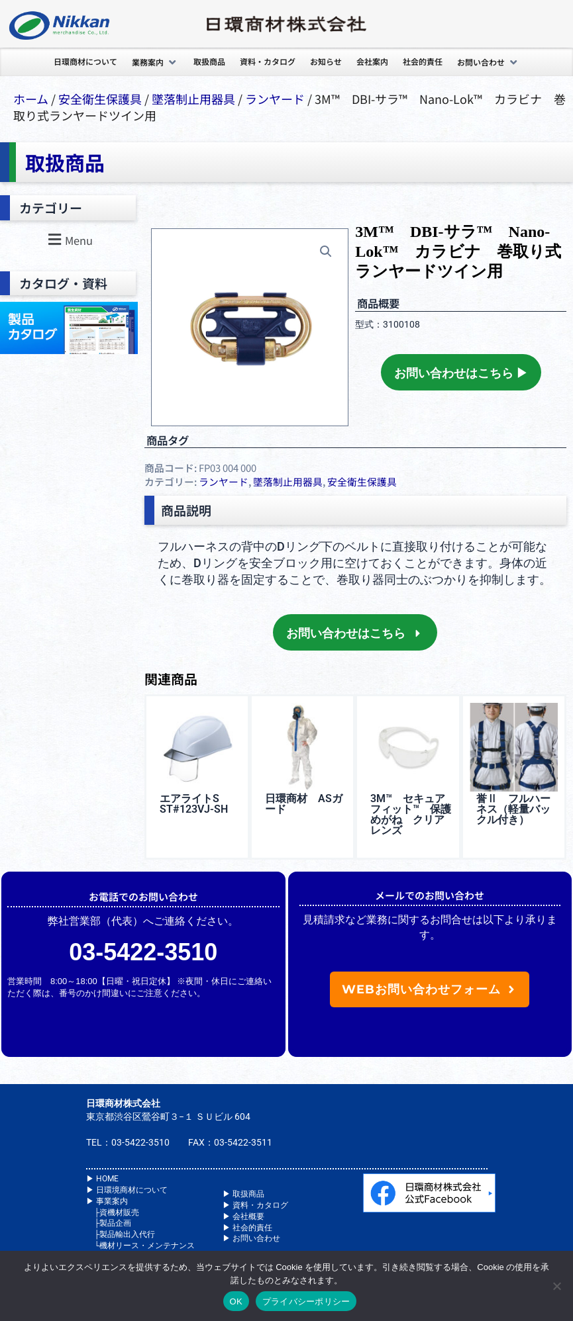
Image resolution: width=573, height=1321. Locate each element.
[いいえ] (556, 1286)
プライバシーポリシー (306, 1301)
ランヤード (275, 98)
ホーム (30, 98)
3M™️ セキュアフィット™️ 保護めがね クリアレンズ (410, 814)
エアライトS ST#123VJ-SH (194, 803)
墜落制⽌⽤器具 (193, 98)
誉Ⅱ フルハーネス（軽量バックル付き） (513, 809)
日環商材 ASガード (303, 803)
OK (236, 1301)
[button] (155, 62)
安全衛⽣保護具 (100, 98)
